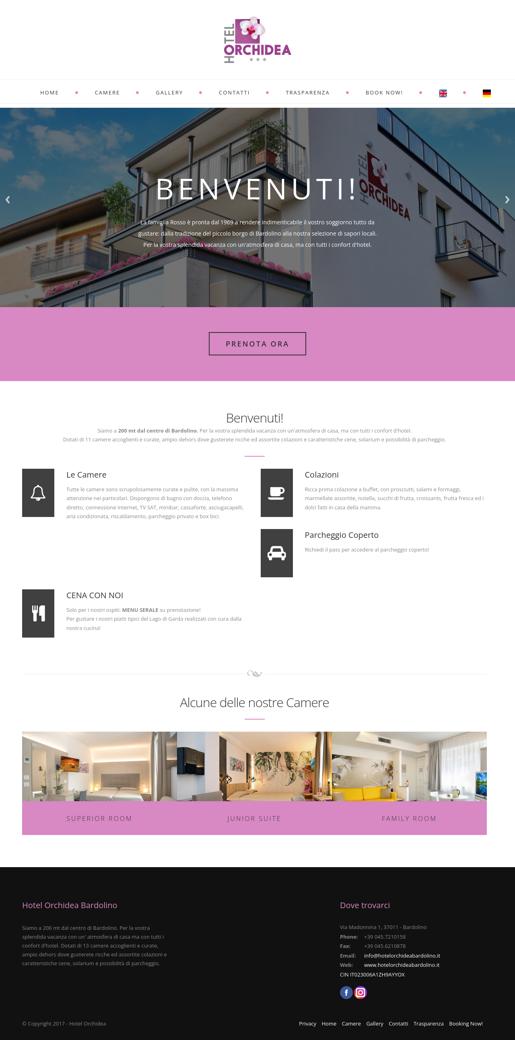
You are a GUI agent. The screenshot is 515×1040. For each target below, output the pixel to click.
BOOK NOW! (384, 92)
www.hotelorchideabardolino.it (402, 964)
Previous (7, 199)
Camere (107, 92)
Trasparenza (308, 92)
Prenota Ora (257, 344)
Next (507, 199)
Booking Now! (466, 1023)
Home (49, 92)
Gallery (169, 92)
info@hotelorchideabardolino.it (402, 955)
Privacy (307, 1023)
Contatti (234, 92)
